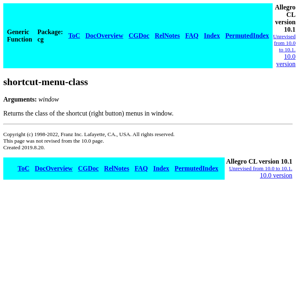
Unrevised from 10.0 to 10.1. (284, 43)
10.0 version (286, 60)
